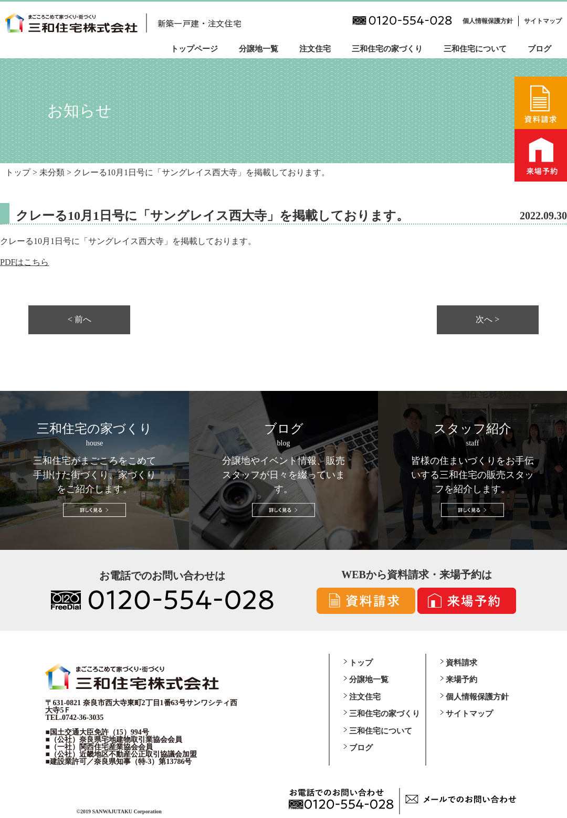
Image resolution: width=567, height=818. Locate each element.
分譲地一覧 (258, 49)
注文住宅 (315, 49)
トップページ (194, 49)
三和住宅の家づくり (387, 49)
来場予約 (461, 679)
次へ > (487, 319)
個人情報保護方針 (488, 21)
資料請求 (461, 662)
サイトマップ (543, 21)
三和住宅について (475, 49)
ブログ (539, 49)
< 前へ (79, 319)
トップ (361, 662)
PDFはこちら (24, 262)
